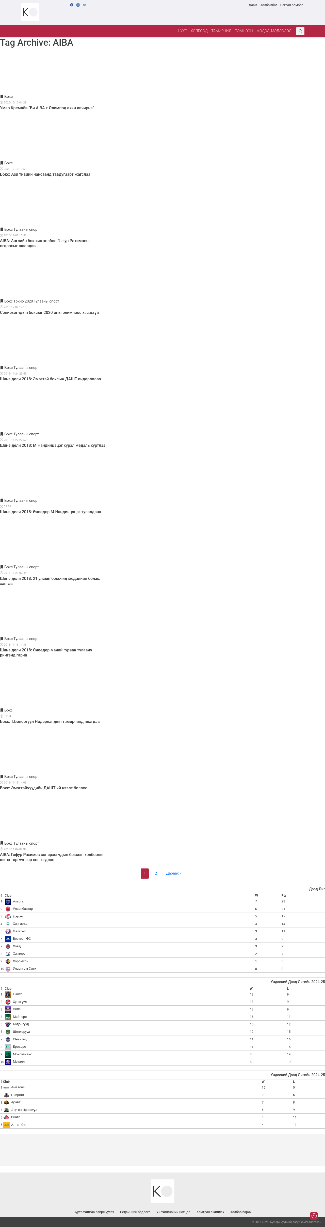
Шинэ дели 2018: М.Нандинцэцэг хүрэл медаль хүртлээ (52, 445)
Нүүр (182, 31)
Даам (253, 5)
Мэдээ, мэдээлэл (273, 31)
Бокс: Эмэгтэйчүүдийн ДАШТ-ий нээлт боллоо (43, 788)
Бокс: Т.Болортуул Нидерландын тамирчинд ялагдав (50, 721)
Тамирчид (221, 31)
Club (8, 895)
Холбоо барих (240, 1212)
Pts (284, 895)
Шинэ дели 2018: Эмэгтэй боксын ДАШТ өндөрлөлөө (50, 379)
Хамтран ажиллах (210, 1212)
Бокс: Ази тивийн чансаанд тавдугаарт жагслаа (45, 174)
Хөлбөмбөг (268, 5)
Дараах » (173, 873)
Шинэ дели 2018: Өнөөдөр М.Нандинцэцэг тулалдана (50, 511)
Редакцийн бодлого (135, 1212)
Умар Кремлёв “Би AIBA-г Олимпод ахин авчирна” (47, 107)
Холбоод (199, 31)
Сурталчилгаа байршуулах (94, 1212)
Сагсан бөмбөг (291, 5)
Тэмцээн (244, 31)
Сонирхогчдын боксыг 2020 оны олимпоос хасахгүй (49, 312)
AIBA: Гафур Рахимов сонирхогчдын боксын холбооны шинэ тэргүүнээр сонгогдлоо (51, 857)
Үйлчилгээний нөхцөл (173, 1212)
